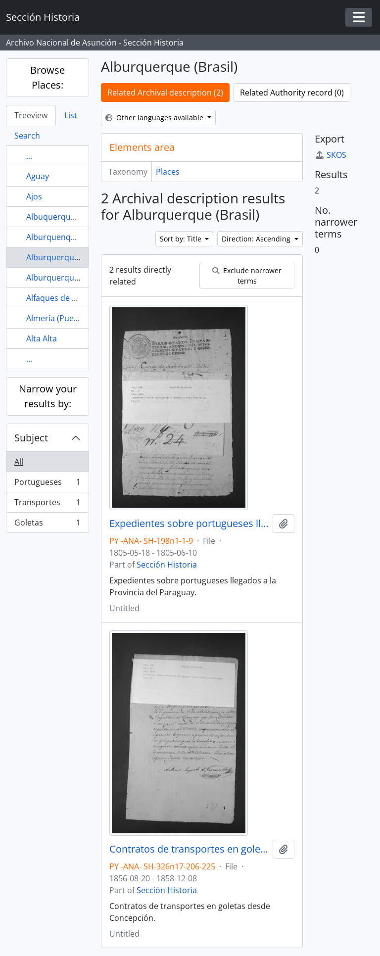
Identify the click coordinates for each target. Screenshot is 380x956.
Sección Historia (167, 564)
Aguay (37, 176)
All (18, 461)
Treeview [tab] (31, 115)
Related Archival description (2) (165, 92)
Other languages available (155, 117)
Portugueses (47, 484)
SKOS (330, 154)
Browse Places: (47, 77)
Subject (31, 437)
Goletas (47, 524)
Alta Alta (41, 338)
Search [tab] (27, 135)
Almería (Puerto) (57, 318)
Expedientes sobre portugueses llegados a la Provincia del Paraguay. (189, 523)
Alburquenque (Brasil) (67, 237)
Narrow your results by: (48, 396)
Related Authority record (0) (292, 92)
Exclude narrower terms (247, 276)
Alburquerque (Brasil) (66, 257)
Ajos (34, 196)
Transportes (47, 504)
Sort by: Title (181, 238)
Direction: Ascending (257, 238)
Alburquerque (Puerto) (68, 277)
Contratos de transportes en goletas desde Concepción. (189, 849)
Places (168, 171)
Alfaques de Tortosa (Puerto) (80, 297)
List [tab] (70, 115)
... (29, 155)
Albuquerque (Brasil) (64, 216)
